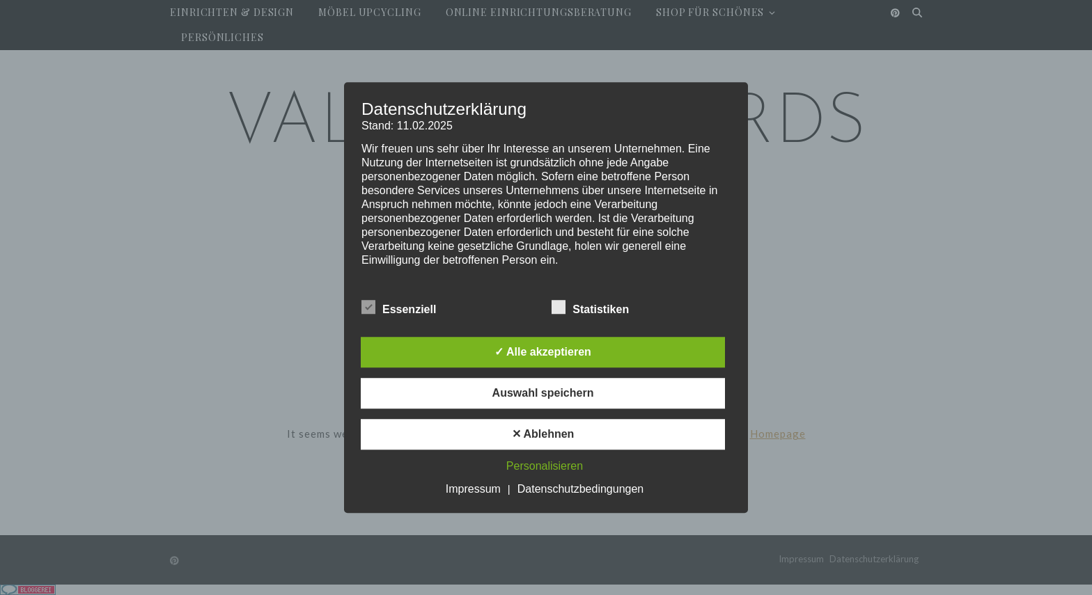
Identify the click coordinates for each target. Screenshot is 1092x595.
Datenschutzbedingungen (580, 489)
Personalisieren (544, 466)
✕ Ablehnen (543, 434)
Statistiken (590, 307)
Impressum (473, 489)
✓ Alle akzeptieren (542, 352)
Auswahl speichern (543, 393)
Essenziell (398, 307)
